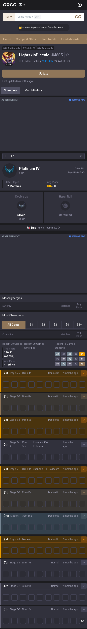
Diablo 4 (7, 531)
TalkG (5, 551)
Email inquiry (10, 595)
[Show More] (22, 5)
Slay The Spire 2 (12, 517)
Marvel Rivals (10, 488)
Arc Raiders (9, 503)
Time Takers (10, 522)
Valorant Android (54, 479)
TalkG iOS (50, 503)
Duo (4, 546)
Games (6, 541)
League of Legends (14, 459)
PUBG (6, 479)
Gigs (5, 560)
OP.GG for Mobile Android (59, 459)
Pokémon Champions (15, 527)
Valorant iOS (51, 483)
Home (7, 39)
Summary (10, 90)
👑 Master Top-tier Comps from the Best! (44, 27)
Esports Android (54, 507)
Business (49, 580)
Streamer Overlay (13, 565)
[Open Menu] (80, 5)
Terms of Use (10, 585)
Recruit (48, 590)
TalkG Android (52, 498)
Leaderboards (70, 39)
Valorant (7, 469)
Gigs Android (52, 488)
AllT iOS (49, 474)
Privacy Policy (11, 580)
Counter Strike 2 (12, 498)
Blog (5, 444)
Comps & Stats (26, 39)
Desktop (7, 536)
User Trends (49, 39)
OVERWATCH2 (11, 474)
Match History (33, 90)
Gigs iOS (49, 493)
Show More (43, 356)
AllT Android (51, 469)
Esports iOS (51, 512)
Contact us (9, 599)
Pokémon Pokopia (13, 512)
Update (43, 73)
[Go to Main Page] (9, 4)
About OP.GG (10, 435)
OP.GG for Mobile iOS (56, 464)
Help (5, 590)
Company (8, 439)
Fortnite (7, 493)
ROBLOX (7, 507)
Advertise (50, 585)
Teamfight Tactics (13, 464)
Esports (7, 555)
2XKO (5, 483)
